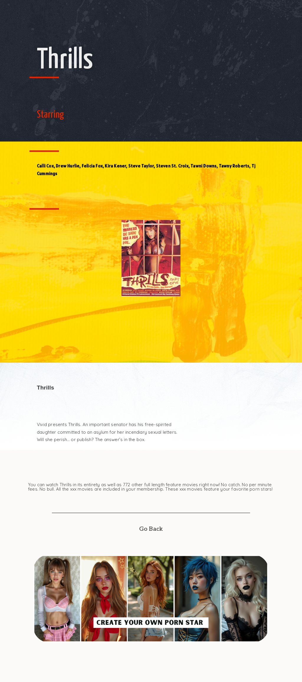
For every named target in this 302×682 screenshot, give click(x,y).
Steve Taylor (141, 166)
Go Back (151, 529)
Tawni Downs (203, 166)
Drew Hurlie (67, 166)
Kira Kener (115, 166)
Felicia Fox (92, 166)
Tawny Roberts (234, 166)
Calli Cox (45, 166)
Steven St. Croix (172, 166)
